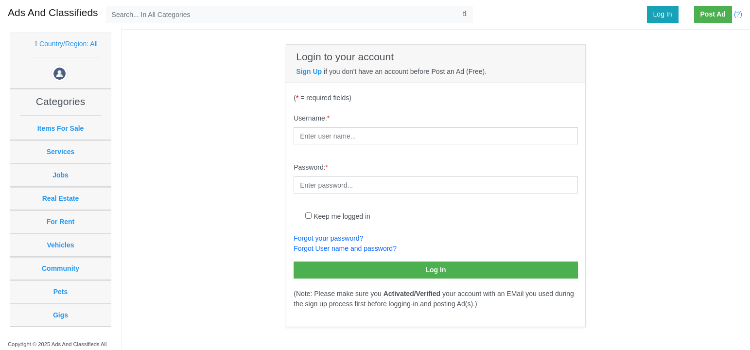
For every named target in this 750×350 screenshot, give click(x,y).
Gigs (60, 315)
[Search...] (289, 14)
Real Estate (60, 198)
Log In (662, 14)
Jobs (60, 175)
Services (61, 152)
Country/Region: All (68, 44)
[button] (690, 14)
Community (60, 268)
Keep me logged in (342, 216)
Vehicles (60, 245)
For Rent (61, 222)
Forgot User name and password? (345, 248)
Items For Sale (60, 128)
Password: (311, 167)
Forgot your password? (328, 238)
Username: (312, 118)
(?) (738, 14)
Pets (60, 292)
